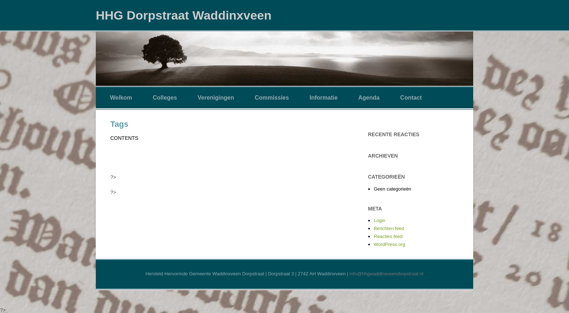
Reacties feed (388, 236)
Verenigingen (216, 98)
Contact (411, 98)
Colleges (165, 98)
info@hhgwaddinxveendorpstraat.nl (386, 273)
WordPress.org (389, 244)
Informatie (323, 98)
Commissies (272, 98)
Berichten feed (389, 228)
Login (379, 220)
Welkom (121, 98)
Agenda (369, 98)
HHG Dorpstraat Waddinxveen (183, 15)
